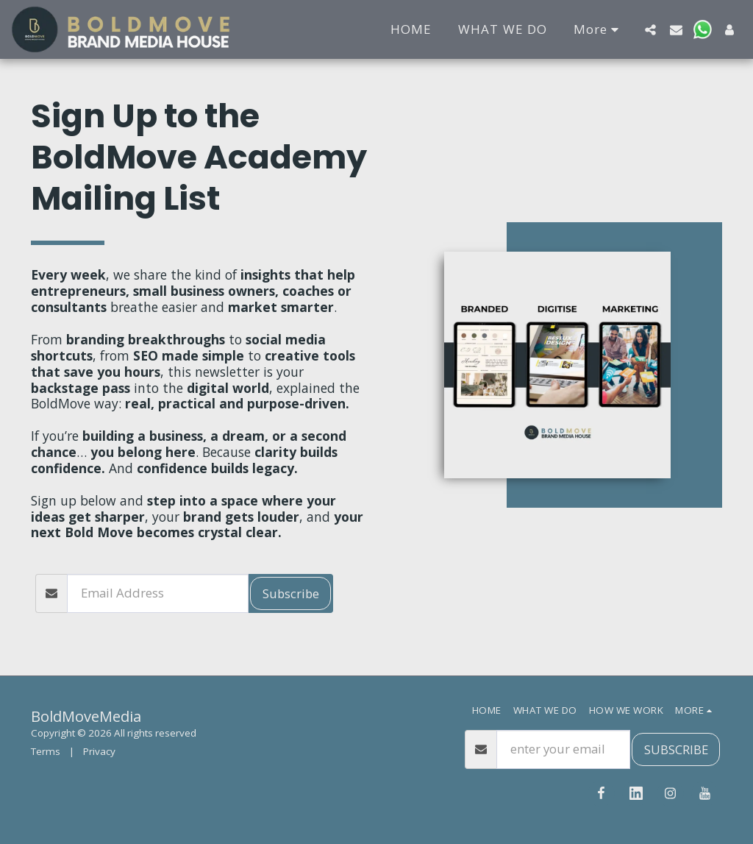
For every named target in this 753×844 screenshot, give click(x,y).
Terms (45, 751)
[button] (650, 29)
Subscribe (291, 593)
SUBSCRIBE (676, 749)
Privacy (99, 751)
